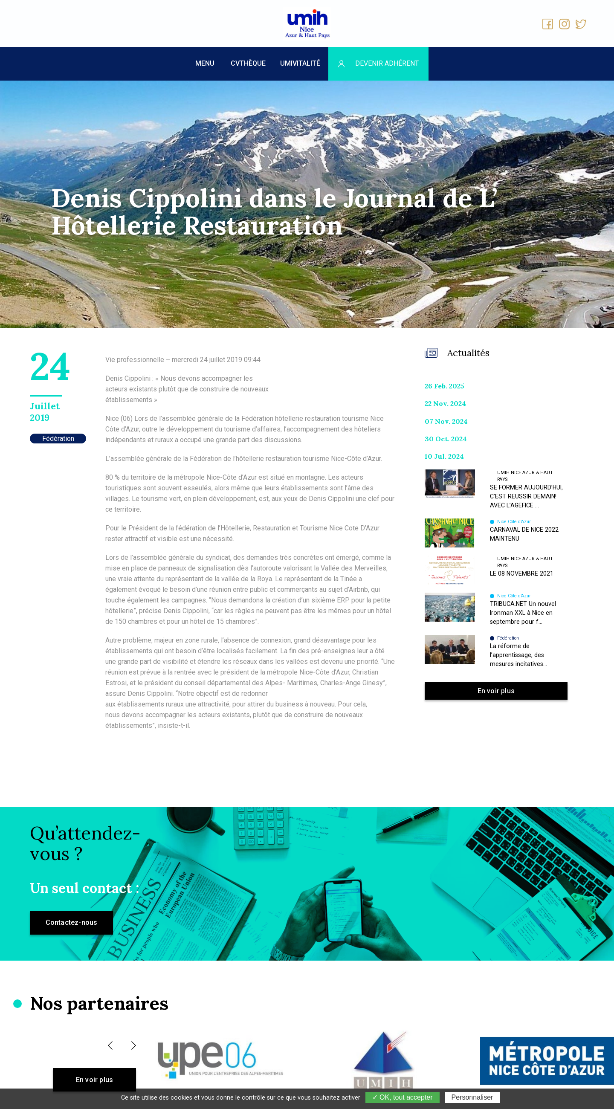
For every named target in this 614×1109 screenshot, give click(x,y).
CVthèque (248, 63)
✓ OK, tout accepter (402, 1097)
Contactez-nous (72, 922)
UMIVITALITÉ (300, 63)
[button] (110, 1045)
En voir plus (496, 691)
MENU (204, 63)
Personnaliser (472, 1097)
